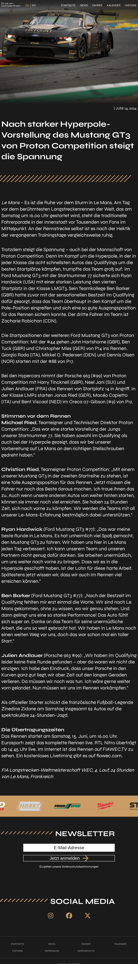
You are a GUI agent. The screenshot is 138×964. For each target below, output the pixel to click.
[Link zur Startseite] (10, 5)
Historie (131, 5)
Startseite (68, 5)
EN (33, 5)
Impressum (52, 950)
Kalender (113, 5)
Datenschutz (86, 950)
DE (27, 5)
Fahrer (97, 5)
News (84, 5)
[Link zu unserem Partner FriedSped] (93, 806)
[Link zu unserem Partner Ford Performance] (19, 806)
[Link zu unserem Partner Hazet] (56, 806)
